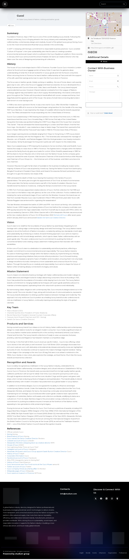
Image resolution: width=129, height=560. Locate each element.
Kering (9, 434)
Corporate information (15, 456)
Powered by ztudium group (16, 554)
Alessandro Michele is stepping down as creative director (28, 443)
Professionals (122, 553)
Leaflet (118, 35)
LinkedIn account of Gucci (17, 441)
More (103, 62)
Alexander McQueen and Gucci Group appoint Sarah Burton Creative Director (37, 451)
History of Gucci (13, 454)
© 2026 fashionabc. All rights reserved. (16, 551)
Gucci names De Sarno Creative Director (22, 438)
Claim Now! (108, 113)
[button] (5, 4)
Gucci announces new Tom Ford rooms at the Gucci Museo (29, 464)
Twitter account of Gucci (16, 467)
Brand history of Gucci (15, 436)
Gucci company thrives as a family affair (22, 469)
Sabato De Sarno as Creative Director (51, 218)
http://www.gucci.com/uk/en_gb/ (102, 48)
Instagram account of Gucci (17, 449)
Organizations (109, 553)
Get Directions (96, 43)
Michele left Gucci (60, 215)
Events (88, 553)
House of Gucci (13, 445)
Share (11, 25)
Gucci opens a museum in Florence (20, 473)
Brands (81, 553)
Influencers (98, 553)
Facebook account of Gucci (17, 458)
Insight (73, 553)
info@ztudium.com (68, 494)
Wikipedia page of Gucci (16, 471)
